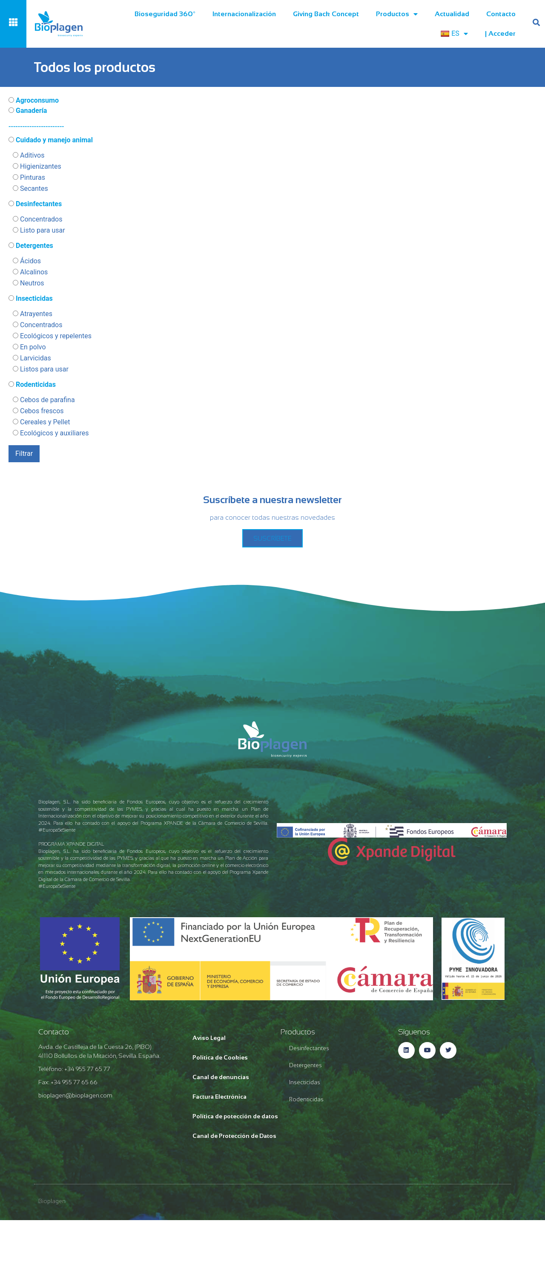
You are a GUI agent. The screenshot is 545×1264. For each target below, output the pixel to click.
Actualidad (452, 13)
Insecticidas (31, 298)
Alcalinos (30, 272)
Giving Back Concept (326, 13)
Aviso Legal (209, 1037)
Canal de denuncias (220, 1077)
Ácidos (27, 261)
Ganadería (28, 110)
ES (454, 33)
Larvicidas (32, 358)
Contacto (501, 13)
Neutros (28, 283)
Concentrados (38, 219)
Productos (397, 14)
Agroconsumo (34, 100)
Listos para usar (41, 369)
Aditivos (28, 155)
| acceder (500, 33)
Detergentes (31, 245)
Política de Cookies (220, 1057)
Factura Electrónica (219, 1096)
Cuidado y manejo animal (51, 140)
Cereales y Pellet (41, 422)
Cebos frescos (38, 411)
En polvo (29, 347)
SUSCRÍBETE (272, 538)
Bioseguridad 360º (165, 13)
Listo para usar (39, 230)
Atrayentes (32, 314)
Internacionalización (244, 13)
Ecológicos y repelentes (52, 336)
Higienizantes (37, 166)
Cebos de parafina (44, 400)
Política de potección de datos (235, 1116)
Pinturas (29, 177)
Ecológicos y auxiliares (51, 433)
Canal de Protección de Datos (234, 1135)
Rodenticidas (32, 384)
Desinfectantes (35, 204)
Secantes (30, 188)
